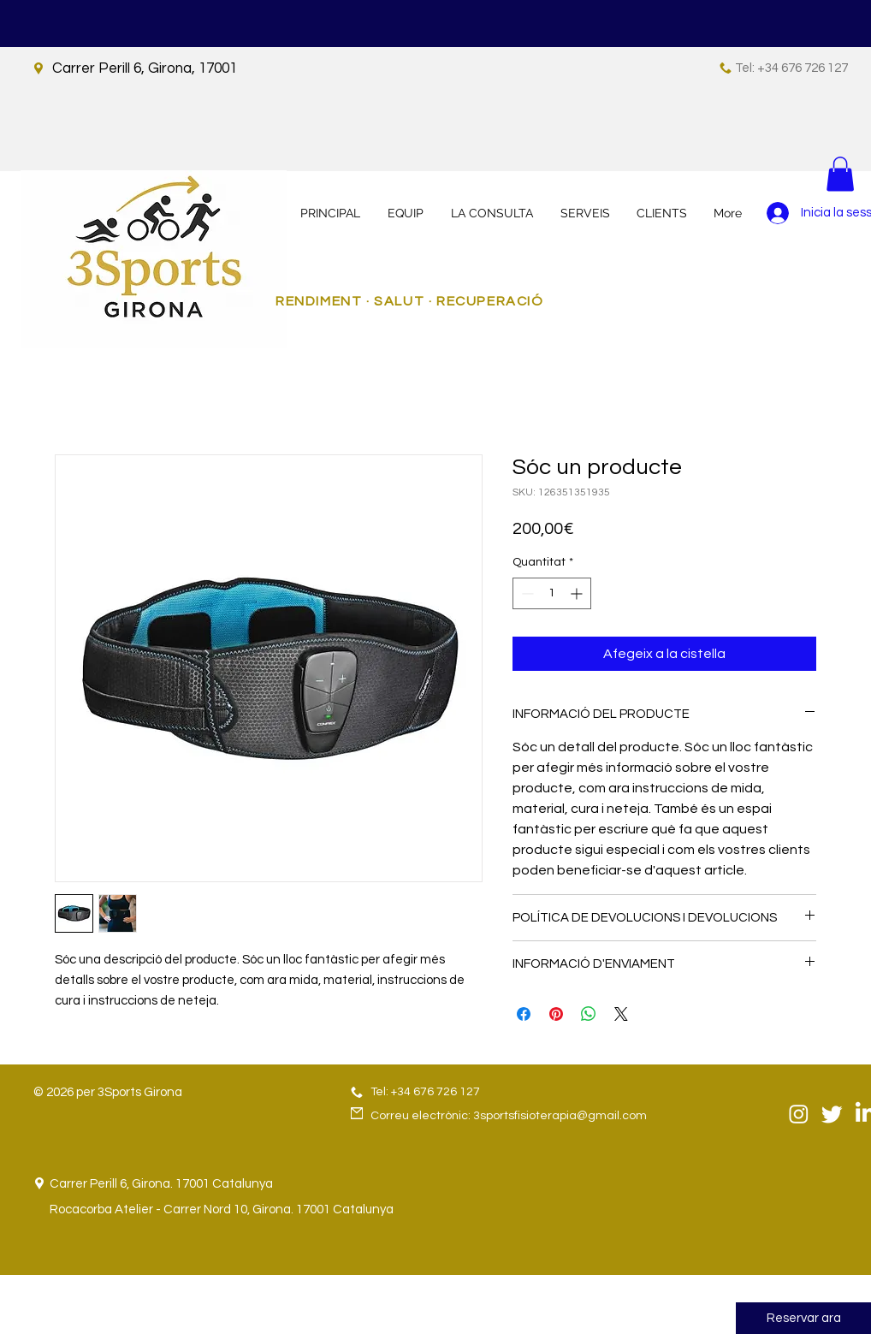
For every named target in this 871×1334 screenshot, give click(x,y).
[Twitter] (832, 1113)
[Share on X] (621, 1014)
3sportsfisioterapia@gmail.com (560, 1116)
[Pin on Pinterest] (556, 1014)
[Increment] (578, 593)
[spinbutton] (551, 593)
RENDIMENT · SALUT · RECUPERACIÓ (410, 301)
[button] (840, 174)
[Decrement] (525, 593)
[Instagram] (798, 1113)
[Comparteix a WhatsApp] (588, 1014)
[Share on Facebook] (523, 1014)
